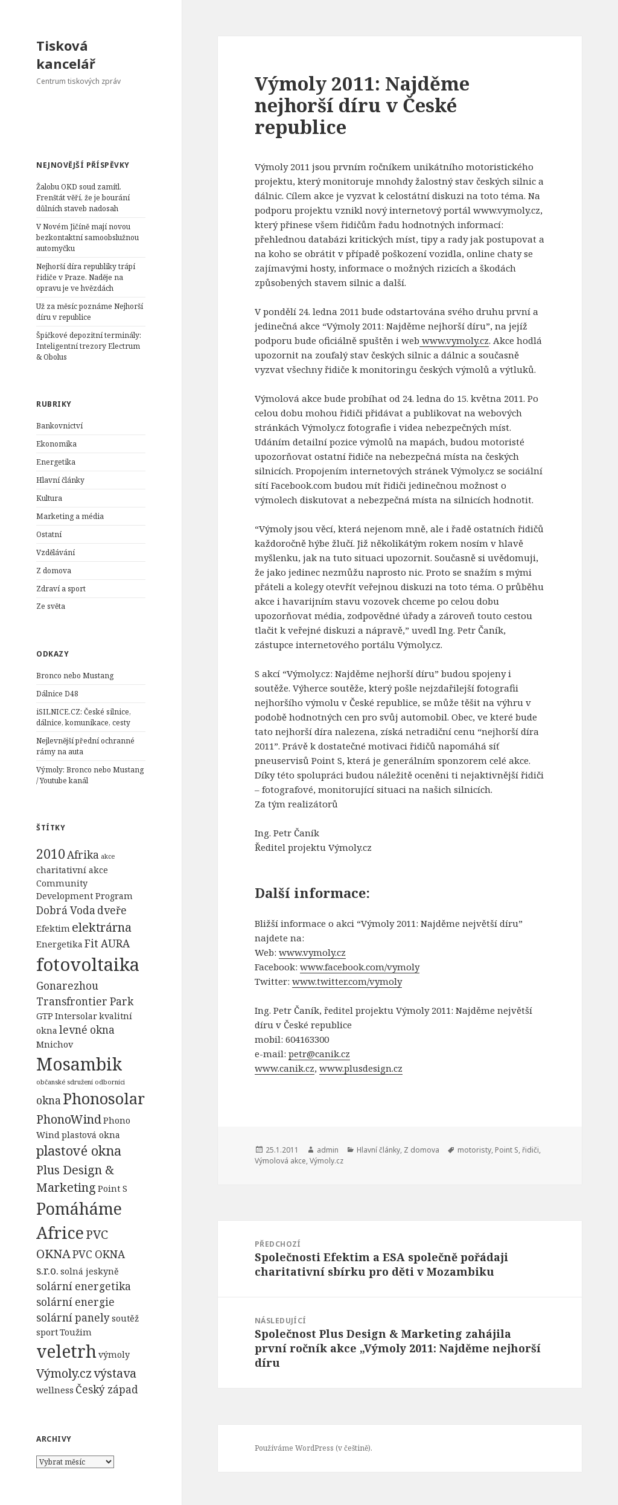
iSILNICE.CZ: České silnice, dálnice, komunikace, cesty (83, 717)
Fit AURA (107, 943)
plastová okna (91, 1135)
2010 (50, 853)
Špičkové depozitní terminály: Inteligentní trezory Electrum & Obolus (88, 346)
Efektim (53, 928)
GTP (44, 1016)
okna (48, 1100)
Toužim (76, 1332)
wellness (55, 1390)
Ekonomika (56, 444)
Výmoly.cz (64, 1373)
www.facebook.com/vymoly (359, 967)
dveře (112, 910)
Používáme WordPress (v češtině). (313, 1448)
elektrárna (102, 927)
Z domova (53, 570)
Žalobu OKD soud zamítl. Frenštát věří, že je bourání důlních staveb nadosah (83, 198)
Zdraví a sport (61, 589)
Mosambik (79, 1063)
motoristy (474, 1150)
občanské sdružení (64, 1082)
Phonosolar (104, 1098)
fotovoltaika (87, 964)
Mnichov (54, 1044)
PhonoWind (68, 1119)
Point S (112, 1188)
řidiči (530, 1150)
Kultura (49, 498)
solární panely (73, 1318)
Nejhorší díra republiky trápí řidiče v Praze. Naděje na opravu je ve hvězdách (85, 277)
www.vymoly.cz (312, 952)
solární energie (75, 1302)
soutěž (125, 1318)
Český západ (106, 1389)
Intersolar (76, 1016)
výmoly (114, 1354)
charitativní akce (72, 870)
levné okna (87, 1030)
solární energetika (83, 1286)
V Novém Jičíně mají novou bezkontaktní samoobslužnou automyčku (87, 237)
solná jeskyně (89, 1271)
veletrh (66, 1351)
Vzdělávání (55, 552)
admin (328, 1150)
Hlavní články (60, 480)
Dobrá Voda (65, 910)
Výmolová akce (280, 1161)
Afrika (83, 855)
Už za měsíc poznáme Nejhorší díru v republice (89, 311)
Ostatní (49, 534)
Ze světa (50, 606)
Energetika (55, 462)
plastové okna (78, 1150)
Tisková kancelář (65, 54)
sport (47, 1332)
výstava (115, 1373)
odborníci (110, 1082)
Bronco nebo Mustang (74, 675)
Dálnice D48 (57, 694)
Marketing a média (70, 516)
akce (108, 856)
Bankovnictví (59, 426)
